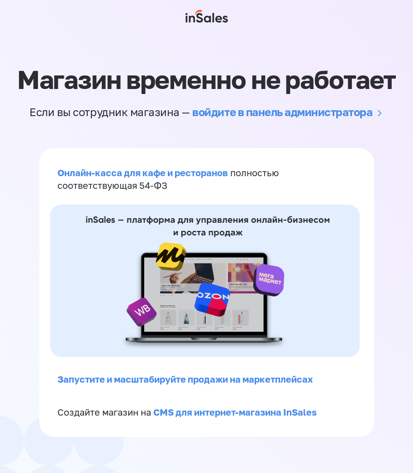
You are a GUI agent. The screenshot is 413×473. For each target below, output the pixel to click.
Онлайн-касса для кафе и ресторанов (142, 172)
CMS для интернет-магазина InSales (235, 412)
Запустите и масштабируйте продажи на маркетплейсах (185, 379)
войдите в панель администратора (282, 111)
